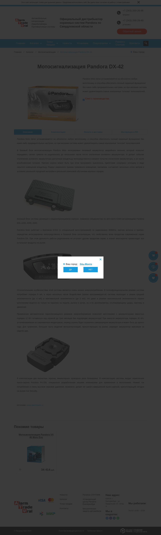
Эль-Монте (86, 264)
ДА (70, 269)
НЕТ (91, 269)
